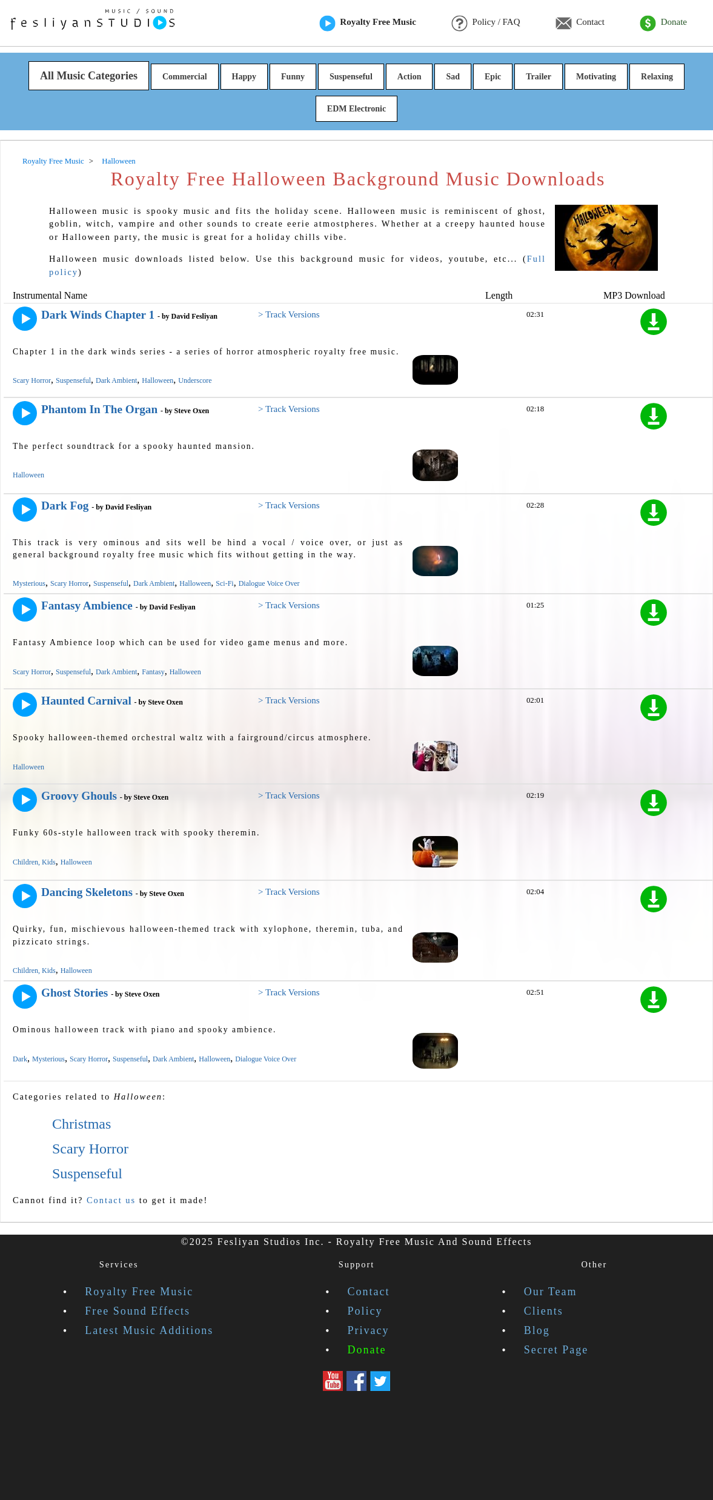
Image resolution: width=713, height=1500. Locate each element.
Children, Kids (34, 862)
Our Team (550, 1292)
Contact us (111, 1200)
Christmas (81, 1124)
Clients (543, 1311)
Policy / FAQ (485, 23)
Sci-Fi (224, 583)
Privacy (368, 1330)
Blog (537, 1330)
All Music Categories (89, 76)
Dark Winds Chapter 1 (97, 314)
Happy (244, 76)
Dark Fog (64, 505)
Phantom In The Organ (99, 409)
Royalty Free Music (367, 23)
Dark (20, 1059)
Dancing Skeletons (87, 892)
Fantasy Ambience (87, 605)
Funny (293, 76)
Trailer (538, 76)
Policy (364, 1311)
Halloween (157, 380)
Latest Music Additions (149, 1330)
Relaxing (657, 76)
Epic (493, 76)
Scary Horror (32, 380)
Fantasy (153, 672)
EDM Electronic (356, 108)
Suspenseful (351, 76)
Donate (663, 23)
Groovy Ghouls (79, 795)
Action (409, 76)
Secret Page (556, 1350)
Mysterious (29, 583)
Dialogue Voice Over (269, 583)
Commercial (184, 76)
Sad (453, 76)
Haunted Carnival (86, 700)
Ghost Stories (74, 992)
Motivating (596, 76)
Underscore (194, 380)
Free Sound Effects (137, 1311)
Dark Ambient (116, 380)
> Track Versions (289, 314)
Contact (580, 23)
